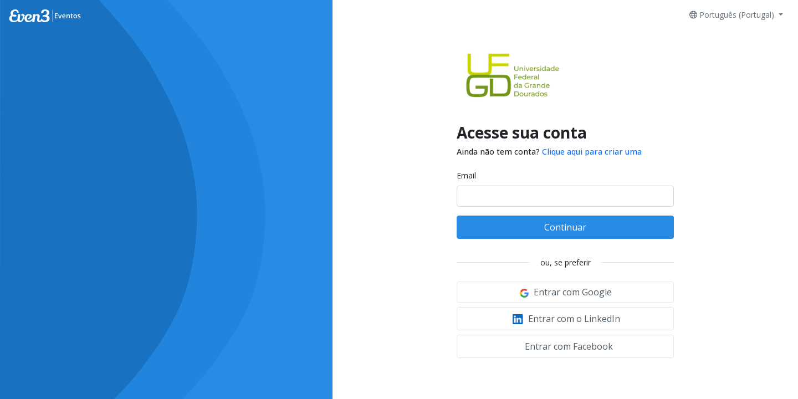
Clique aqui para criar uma (592, 151)
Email (466, 175)
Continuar (565, 227)
